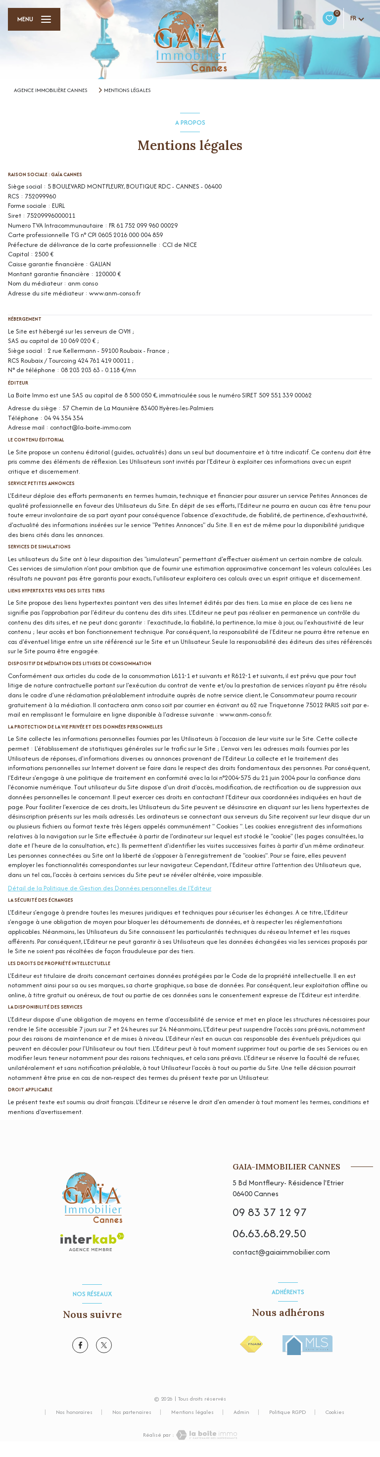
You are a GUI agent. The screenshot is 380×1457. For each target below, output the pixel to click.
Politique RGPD (287, 1412)
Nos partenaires (131, 1412)
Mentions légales (192, 1412)
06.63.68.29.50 (269, 1233)
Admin (241, 1412)
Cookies (335, 1412)
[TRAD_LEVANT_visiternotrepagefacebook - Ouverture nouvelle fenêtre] (80, 1345)
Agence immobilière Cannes (50, 90)
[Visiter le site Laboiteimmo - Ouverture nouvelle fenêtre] (206, 1435)
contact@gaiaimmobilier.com (281, 1252)
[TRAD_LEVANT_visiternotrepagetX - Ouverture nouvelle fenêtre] (104, 1345)
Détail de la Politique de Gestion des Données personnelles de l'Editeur (109, 888)
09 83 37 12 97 (270, 1212)
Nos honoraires (74, 1412)
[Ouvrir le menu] (34, 19)
